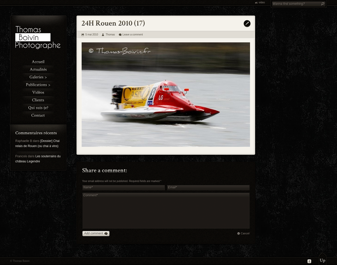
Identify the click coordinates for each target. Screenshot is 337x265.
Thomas (110, 34)
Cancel (245, 233)
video (262, 2)
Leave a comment (133, 34)
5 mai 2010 (91, 34)
